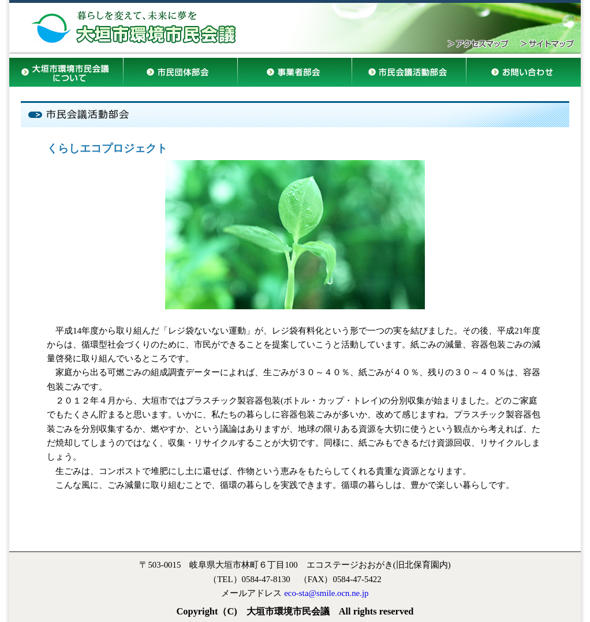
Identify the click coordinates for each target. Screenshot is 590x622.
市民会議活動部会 (409, 75)
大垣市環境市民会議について (66, 72)
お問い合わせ (523, 75)
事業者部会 (295, 75)
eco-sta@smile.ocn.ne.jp (326, 593)
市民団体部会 (181, 75)
